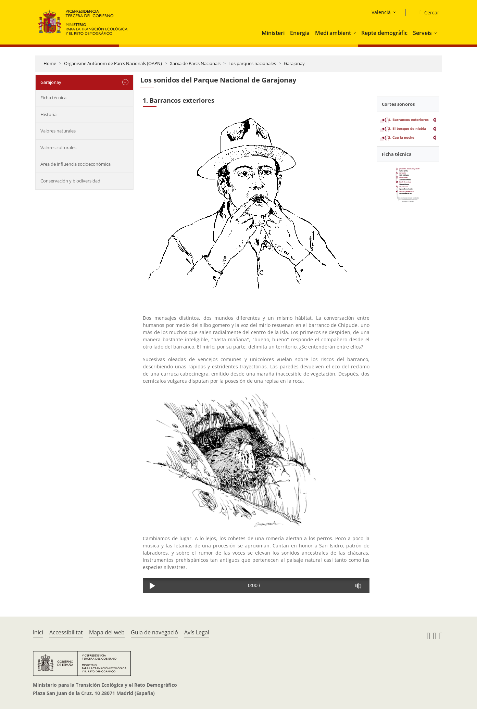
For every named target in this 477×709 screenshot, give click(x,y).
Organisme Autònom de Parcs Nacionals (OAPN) (113, 63)
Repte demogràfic (384, 33)
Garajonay (294, 63)
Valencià (381, 12)
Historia (48, 114)
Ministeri (273, 33)
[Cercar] (426, 12)
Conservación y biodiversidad (70, 181)
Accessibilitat (66, 632)
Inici (38, 632)
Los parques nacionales (252, 63)
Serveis (422, 33)
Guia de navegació (154, 632)
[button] (355, 33)
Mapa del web (107, 632)
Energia (300, 33)
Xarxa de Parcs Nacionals (195, 63)
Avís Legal (196, 632)
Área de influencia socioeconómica (75, 164)
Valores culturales (58, 147)
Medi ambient (333, 33)
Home (49, 63)
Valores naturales (58, 131)
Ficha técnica (53, 97)
